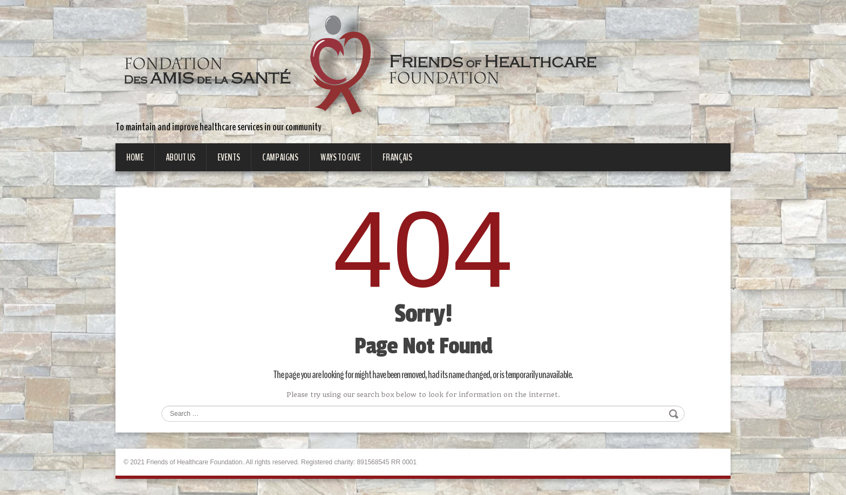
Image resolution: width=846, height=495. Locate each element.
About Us (180, 157)
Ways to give (340, 157)
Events (228, 157)
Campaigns (280, 157)
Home (135, 157)
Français (397, 157)
